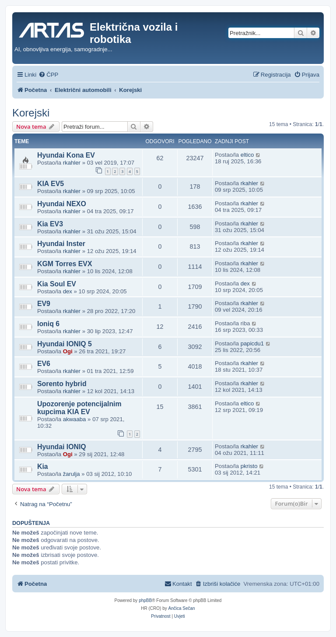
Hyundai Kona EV (66, 155)
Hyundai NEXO (61, 204)
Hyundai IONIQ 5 (64, 344)
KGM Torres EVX (64, 263)
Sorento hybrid (62, 383)
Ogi (68, 351)
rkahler (71, 162)
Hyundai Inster (61, 243)
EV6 (43, 363)
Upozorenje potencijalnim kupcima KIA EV (79, 407)
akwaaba (74, 419)
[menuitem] (48, 74)
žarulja (71, 474)
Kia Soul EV (56, 284)
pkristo (249, 466)
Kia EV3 (50, 224)
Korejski (30, 113)
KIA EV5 (50, 183)
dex (67, 291)
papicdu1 (252, 343)
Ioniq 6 (48, 323)
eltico (247, 154)
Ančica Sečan (181, 608)
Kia (42, 466)
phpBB (145, 600)
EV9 (43, 303)
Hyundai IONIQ (61, 446)
